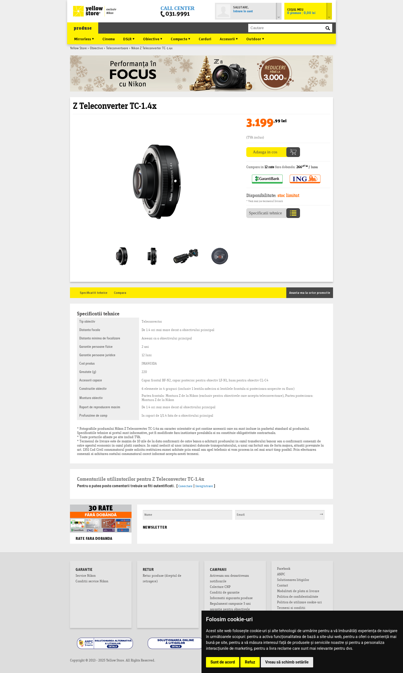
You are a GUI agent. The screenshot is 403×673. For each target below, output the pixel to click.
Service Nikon (86, 576)
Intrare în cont (243, 11)
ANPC (281, 575)
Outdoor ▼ (255, 38)
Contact (282, 586)
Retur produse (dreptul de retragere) (162, 579)
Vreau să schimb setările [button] (287, 662)
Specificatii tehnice (93, 292)
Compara (120, 292)
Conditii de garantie (225, 593)
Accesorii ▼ (229, 38)
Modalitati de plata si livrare (298, 591)
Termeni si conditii (291, 608)
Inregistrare (204, 485)
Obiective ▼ (152, 38)
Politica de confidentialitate (297, 597)
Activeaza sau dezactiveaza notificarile (229, 579)
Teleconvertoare (117, 48)
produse (83, 28)
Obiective (96, 48)
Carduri (205, 38)
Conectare (185, 485)
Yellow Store (78, 48)
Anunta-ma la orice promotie (309, 292)
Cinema (108, 38)
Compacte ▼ (180, 38)
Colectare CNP (220, 587)
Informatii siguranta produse (231, 598)
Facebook (283, 569)
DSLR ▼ (129, 38)
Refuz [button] (250, 662)
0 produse (301, 13)
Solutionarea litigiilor (293, 580)
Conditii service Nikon (92, 582)
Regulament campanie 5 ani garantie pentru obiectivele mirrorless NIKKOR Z (230, 609)
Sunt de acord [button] (222, 662)
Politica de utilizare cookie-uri (299, 603)
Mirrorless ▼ (84, 38)
